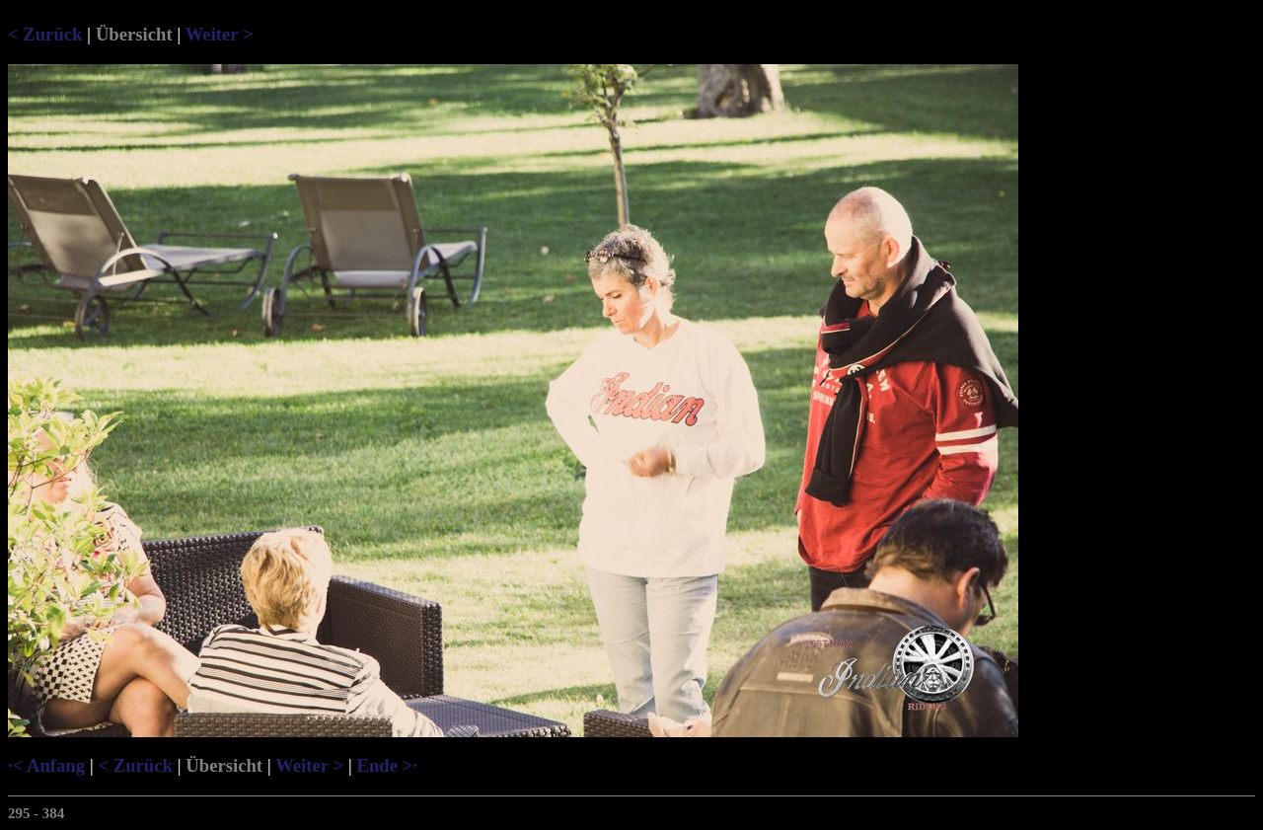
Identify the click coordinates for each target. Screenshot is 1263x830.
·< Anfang (46, 765)
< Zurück (45, 34)
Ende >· (386, 765)
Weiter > (220, 34)
